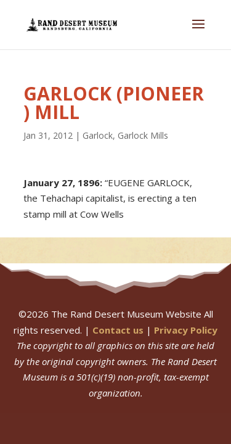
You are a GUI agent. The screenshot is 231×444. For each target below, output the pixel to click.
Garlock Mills (143, 135)
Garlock (98, 135)
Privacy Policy (185, 330)
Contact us (118, 330)
